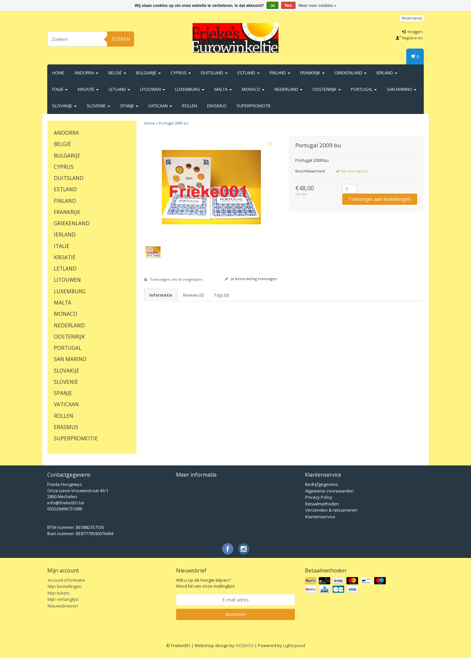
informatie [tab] (160, 295)
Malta (223, 89)
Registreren (409, 37)
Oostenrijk (326, 89)
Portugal (364, 89)
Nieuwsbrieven (63, 606)
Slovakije (64, 106)
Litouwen (152, 89)
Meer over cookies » (318, 5)
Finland (280, 73)
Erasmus (217, 106)
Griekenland (351, 73)
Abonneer (235, 614)
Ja (272, 5)
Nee (288, 5)
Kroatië (88, 89)
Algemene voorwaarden (329, 491)
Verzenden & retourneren (331, 510)
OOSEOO (244, 645)
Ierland (387, 73)
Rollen (189, 106)
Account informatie (66, 580)
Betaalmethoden (322, 504)
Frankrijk (312, 73)
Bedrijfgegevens (321, 484)
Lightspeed (294, 645)
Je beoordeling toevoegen (251, 278)
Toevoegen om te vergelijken (173, 279)
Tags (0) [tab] (221, 295)
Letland (119, 89)
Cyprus (181, 73)
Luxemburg (189, 89)
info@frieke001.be (65, 503)
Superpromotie (253, 106)
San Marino (402, 89)
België (117, 73)
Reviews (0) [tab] (193, 295)
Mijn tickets (59, 593)
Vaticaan (160, 106)
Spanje (129, 106)
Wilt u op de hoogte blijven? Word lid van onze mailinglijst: (205, 583)
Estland (248, 73)
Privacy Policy (318, 497)
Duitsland (214, 73)
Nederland (288, 89)
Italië (60, 89)
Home (58, 73)
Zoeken (120, 39)
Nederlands (412, 18)
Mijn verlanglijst (63, 599)
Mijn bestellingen (65, 586)
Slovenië (98, 106)
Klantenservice (320, 517)
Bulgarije (148, 73)
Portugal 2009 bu (173, 123)
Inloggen (412, 31)
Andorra (86, 73)
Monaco (253, 89)
